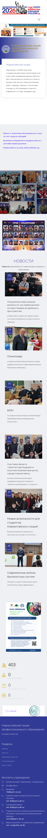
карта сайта (7, 765)
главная (5, 749)
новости (5, 753)
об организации (8, 761)
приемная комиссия (10, 757)
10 (34, 208)
